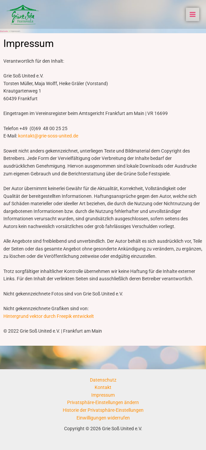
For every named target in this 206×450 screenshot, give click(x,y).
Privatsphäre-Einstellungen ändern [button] (103, 402)
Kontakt (103, 387)
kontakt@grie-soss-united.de (48, 135)
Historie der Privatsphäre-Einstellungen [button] (103, 410)
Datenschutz (103, 380)
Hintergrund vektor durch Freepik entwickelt (48, 316)
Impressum (103, 395)
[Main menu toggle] (193, 14)
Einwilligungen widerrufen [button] (103, 417)
